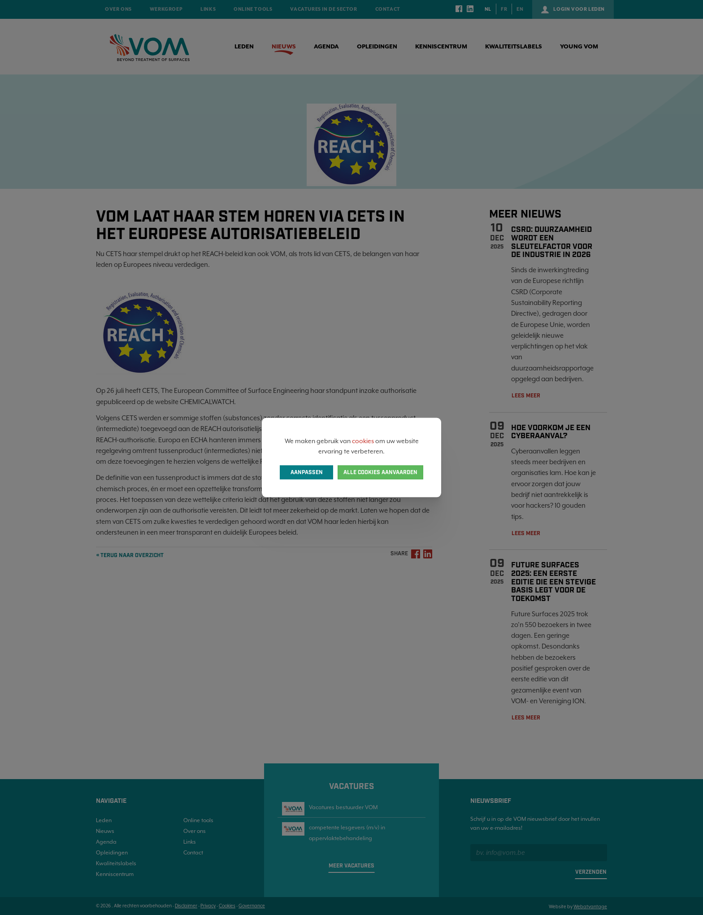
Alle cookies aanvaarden (380, 472)
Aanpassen (307, 472)
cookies (363, 440)
